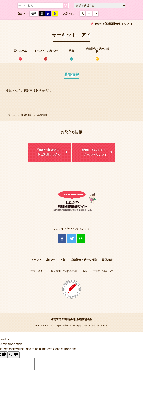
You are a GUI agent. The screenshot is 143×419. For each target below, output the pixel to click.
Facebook (62, 238)
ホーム (11, 115)
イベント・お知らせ (46, 50)
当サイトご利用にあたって (98, 271)
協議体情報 (4, 96)
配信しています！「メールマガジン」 (93, 152)
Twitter (71, 238)
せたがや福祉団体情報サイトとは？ (4, 51)
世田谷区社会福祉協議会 (77, 319)
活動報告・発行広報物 (97, 50)
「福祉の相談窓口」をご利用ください (49, 152)
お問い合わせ (38, 271)
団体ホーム (20, 50)
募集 (71, 50)
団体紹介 (26, 115)
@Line (81, 238)
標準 (33, 13)
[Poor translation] (14, 354)
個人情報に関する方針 (64, 271)
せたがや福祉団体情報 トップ (112, 23)
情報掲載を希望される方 (139, 43)
